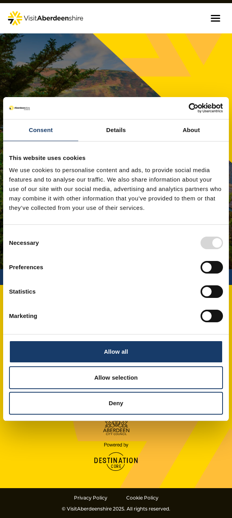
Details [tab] (116, 130)
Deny (116, 403)
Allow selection (116, 377)
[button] (215, 18)
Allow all (116, 351)
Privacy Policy (90, 497)
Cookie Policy (142, 497)
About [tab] (191, 130)
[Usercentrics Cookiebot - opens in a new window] (188, 108)
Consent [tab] (41, 130)
